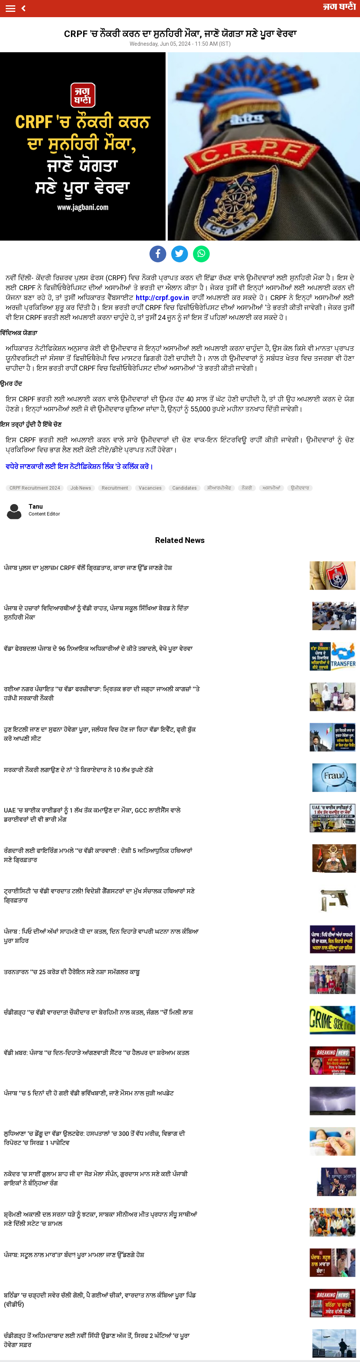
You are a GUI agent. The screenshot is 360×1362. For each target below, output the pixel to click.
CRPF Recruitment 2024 (35, 488)
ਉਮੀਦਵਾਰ (300, 488)
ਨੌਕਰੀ (247, 488)
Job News (81, 488)
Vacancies (150, 488)
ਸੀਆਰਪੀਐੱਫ (219, 488)
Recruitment (115, 488)
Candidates (184, 488)
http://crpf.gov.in (162, 298)
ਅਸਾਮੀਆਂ (271, 488)
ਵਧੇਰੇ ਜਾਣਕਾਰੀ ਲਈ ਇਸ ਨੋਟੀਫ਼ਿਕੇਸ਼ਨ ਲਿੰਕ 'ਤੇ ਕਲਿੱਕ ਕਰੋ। (79, 467)
